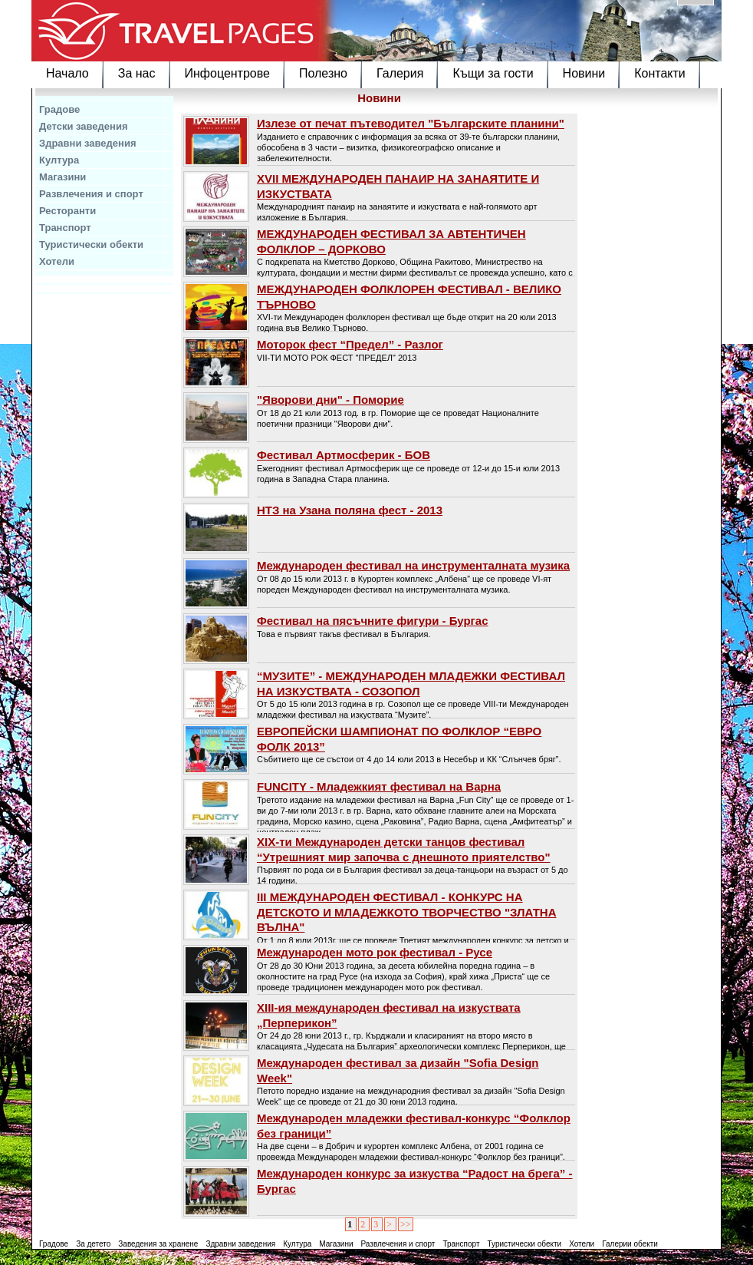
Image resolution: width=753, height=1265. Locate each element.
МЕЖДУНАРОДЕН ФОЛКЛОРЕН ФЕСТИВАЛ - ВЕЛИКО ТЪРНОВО (409, 296)
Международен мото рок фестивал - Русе (374, 952)
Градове (59, 109)
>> (405, 1224)
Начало (67, 73)
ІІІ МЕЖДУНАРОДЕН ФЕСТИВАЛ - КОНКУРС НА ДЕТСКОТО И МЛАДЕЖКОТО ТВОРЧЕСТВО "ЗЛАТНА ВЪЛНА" (407, 911)
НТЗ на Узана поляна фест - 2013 (349, 510)
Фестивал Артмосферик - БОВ (343, 454)
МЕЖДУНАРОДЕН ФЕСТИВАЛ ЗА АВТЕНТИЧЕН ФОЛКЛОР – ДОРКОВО (391, 241)
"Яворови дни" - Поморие (330, 399)
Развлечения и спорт (91, 194)
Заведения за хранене (158, 1244)
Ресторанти (67, 210)
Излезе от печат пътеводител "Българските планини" (410, 123)
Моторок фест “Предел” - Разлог (350, 344)
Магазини (62, 177)
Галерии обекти (630, 1244)
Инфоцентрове (227, 73)
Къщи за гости (492, 73)
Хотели (56, 261)
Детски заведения (83, 126)
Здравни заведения (87, 143)
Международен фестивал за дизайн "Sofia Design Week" (398, 1070)
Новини (584, 73)
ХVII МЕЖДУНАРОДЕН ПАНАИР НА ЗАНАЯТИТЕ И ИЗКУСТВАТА (398, 186)
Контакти (660, 73)
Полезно (323, 73)
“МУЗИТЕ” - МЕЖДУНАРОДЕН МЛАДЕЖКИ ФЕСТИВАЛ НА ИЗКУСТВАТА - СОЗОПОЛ (411, 683)
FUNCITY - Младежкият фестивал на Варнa (379, 786)
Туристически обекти (91, 244)
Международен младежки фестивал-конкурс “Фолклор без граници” (414, 1125)
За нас (137, 73)
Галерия (399, 73)
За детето (93, 1244)
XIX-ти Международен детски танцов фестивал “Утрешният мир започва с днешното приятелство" (404, 849)
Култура (59, 160)
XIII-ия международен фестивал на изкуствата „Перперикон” (389, 1015)
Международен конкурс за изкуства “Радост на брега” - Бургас (415, 1181)
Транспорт (65, 227)
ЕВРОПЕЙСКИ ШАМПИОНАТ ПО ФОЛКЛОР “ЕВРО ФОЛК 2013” (399, 739)
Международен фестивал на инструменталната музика (413, 565)
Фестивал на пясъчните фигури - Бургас (372, 620)
